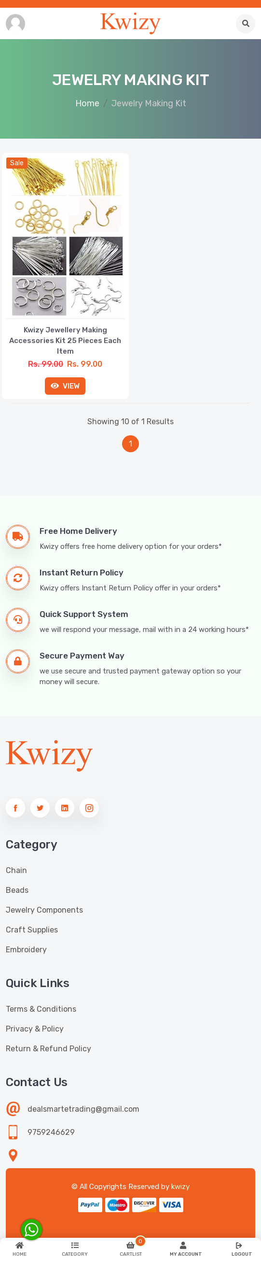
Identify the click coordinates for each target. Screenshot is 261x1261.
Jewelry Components (44, 910)
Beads (17, 890)
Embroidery (26, 949)
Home (87, 103)
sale (17, 163)
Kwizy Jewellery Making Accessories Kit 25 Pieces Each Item (65, 341)
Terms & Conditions (41, 1009)
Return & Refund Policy (48, 1048)
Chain (16, 870)
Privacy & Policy (35, 1028)
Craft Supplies (32, 929)
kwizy (180, 1186)
